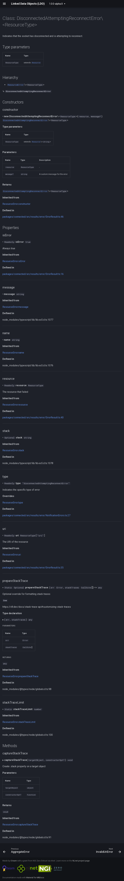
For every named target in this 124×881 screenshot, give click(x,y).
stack (21, 450)
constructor (24, 203)
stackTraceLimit (26, 722)
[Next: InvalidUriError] (107, 851)
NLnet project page (81, 861)
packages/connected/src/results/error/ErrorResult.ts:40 (33, 417)
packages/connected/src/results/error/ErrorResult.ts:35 (33, 567)
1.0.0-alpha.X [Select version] (56, 3)
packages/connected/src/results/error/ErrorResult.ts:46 (33, 216)
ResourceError (10, 203)
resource (23, 404)
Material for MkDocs (35, 877)
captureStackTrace (28, 824)
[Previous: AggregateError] (17, 851)
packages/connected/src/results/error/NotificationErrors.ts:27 (36, 515)
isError (21, 261)
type (20, 502)
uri (19, 554)
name (21, 352)
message (23, 306)
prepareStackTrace (28, 676)
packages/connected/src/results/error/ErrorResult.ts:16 (33, 274)
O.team (14, 861)
